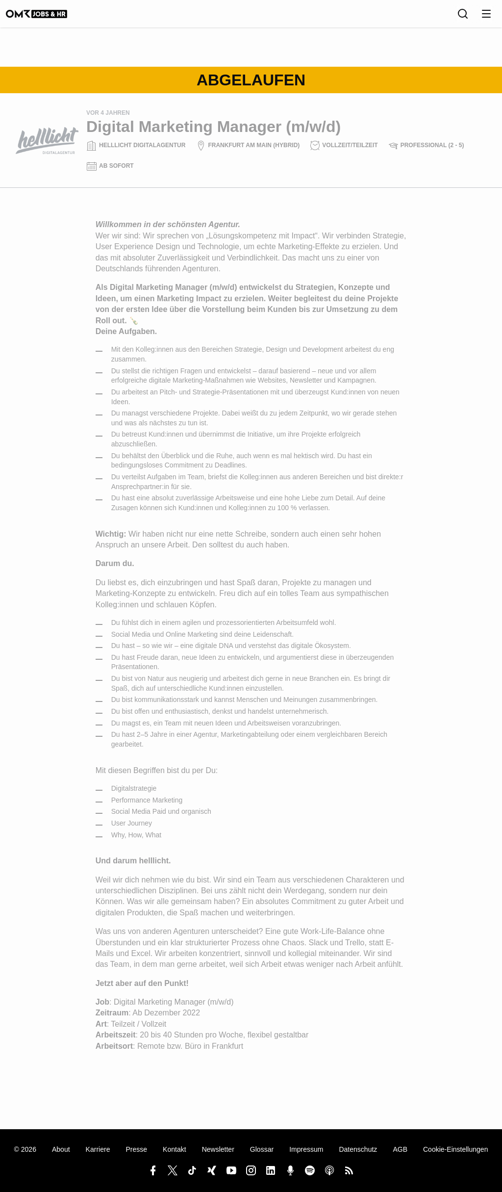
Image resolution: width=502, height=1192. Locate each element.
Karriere (98, 1149)
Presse (136, 1149)
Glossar (262, 1149)
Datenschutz (358, 1149)
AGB (400, 1149)
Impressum (306, 1149)
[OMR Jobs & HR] (46, 17)
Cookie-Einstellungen (455, 1149)
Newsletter (218, 1149)
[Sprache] (441, 17)
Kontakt (174, 1149)
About (61, 1149)
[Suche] (463, 17)
